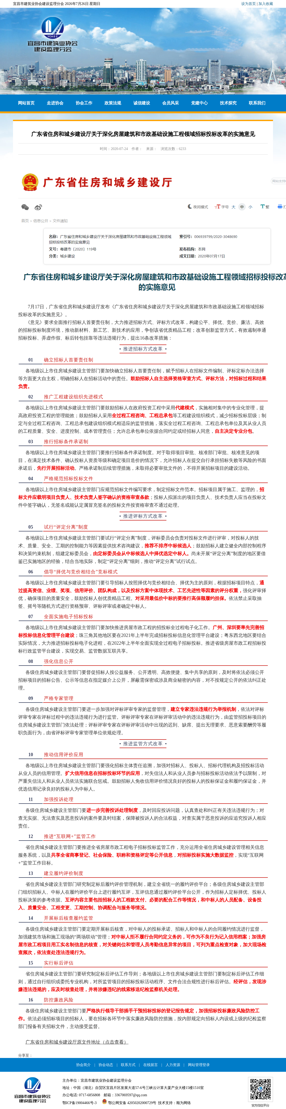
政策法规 (113, 103)
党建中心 (199, 103)
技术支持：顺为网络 (174, 1103)
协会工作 (84, 103)
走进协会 (55, 103)
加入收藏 (265, 4)
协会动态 (106, 1065)
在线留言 (150, 1065)
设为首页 (248, 4)
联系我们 (257, 103)
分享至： (25, 1055)
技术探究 (228, 103)
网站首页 (26, 103)
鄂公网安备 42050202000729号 (127, 1103)
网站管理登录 (199, 1065)
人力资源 (173, 1065)
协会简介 (83, 1065)
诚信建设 (141, 103)
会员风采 (170, 103)
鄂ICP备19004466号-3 (79, 1103)
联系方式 (128, 1065)
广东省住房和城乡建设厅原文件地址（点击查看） (76, 1042)
